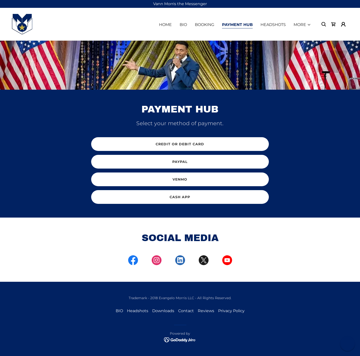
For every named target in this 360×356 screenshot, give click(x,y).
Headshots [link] (273, 24)
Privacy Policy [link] (231, 310)
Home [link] (165, 24)
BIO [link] (183, 24)
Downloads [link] (163, 310)
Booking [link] (204, 24)
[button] (302, 25)
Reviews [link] (206, 310)
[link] (22, 24)
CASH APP (180, 197)
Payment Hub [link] (237, 24)
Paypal (179, 162)
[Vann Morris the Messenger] (180, 4)
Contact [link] (186, 310)
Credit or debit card (180, 144)
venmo (180, 179)
